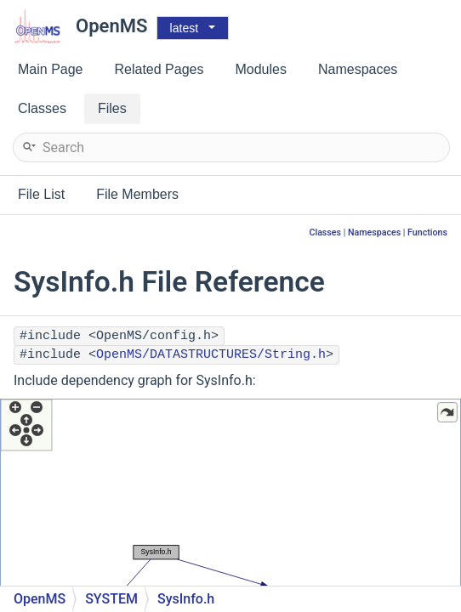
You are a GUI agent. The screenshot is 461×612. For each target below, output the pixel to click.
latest (184, 28)
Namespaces (374, 232)
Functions (427, 232)
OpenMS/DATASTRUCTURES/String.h (211, 355)
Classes (325, 232)
